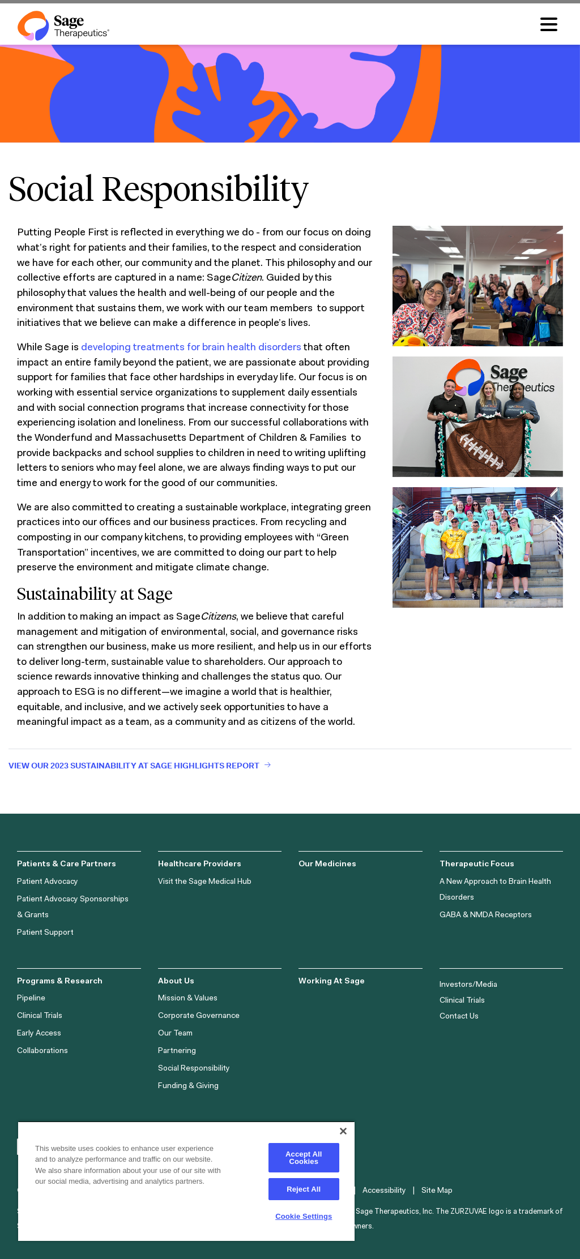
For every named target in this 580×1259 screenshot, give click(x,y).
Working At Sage (331, 982)
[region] (186, 1181)
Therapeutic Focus (477, 865)
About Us (176, 982)
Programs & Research (60, 982)
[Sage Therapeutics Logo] (63, 25)
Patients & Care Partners (66, 865)
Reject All (304, 1189)
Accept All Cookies (303, 1158)
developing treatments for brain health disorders (191, 348)
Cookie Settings (303, 1216)
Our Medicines (327, 865)
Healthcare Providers (199, 865)
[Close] (343, 1131)
